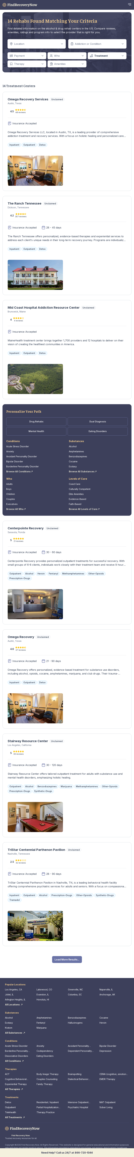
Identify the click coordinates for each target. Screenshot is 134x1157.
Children (10, 494)
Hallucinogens (75, 1022)
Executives (12, 504)
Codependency (45, 1051)
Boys (8, 489)
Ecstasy (73, 466)
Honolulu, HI (43, 999)
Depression (105, 1051)
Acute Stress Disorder (17, 446)
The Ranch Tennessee (24, 203)
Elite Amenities (76, 494)
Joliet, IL (9, 994)
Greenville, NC (75, 989)
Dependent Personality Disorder (80, 1051)
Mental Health (36, 431)
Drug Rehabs (36, 421)
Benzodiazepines (78, 456)
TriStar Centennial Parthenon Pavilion (36, 850)
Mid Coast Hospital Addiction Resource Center (44, 307)
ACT (7, 1074)
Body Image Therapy (48, 1074)
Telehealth (10, 1112)
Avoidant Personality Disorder (21, 456)
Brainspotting (74, 1074)
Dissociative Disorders (16, 1056)
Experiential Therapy (16, 1084)
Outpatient (10, 1107)
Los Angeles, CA (13, 989)
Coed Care (74, 484)
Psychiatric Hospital (78, 1107)
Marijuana (41, 1027)
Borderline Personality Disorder (22, 466)
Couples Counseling (47, 1079)
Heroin (102, 1022)
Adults (9, 484)
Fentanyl (41, 1022)
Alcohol (73, 446)
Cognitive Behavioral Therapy (16, 1079)
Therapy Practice (46, 1112)
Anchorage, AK (107, 994)
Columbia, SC (75, 994)
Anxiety (10, 451)
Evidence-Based (77, 499)
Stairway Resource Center (28, 741)
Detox (8, 1102)
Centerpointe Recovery (26, 528)
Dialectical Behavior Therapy (78, 1079)
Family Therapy (45, 1084)
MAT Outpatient (107, 1102)
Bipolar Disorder (14, 461)
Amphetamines (76, 451)
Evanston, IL (43, 994)
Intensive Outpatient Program (78, 1102)
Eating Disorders (98, 431)
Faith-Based (75, 504)
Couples (10, 499)
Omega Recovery (21, 637)
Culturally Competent (79, 489)
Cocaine (73, 461)
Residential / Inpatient (48, 1102)
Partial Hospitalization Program (48, 1107)
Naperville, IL (106, 989)
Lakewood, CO (44, 989)
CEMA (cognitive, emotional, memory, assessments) (114, 1074)
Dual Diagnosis (97, 421)
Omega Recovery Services (28, 99)
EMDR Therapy (107, 1079)
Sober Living (106, 1107)
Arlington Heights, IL (15, 999)
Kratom (8, 1027)
